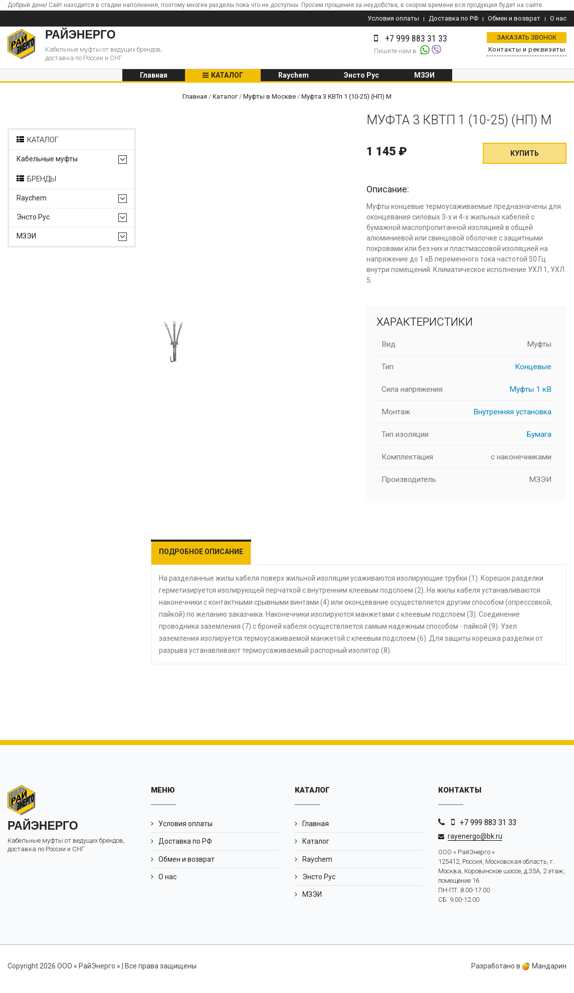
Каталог (227, 78)
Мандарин (544, 972)
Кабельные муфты (47, 165)
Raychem (293, 78)
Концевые (533, 372)
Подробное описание (201, 558)
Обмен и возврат (514, 18)
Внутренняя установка (512, 417)
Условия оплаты (393, 18)
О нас (558, 18)
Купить (524, 159)
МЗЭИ (424, 78)
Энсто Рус (361, 78)
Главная (153, 78)
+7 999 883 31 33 (488, 828)
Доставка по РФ (453, 18)
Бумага (539, 440)
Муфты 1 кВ (530, 395)
